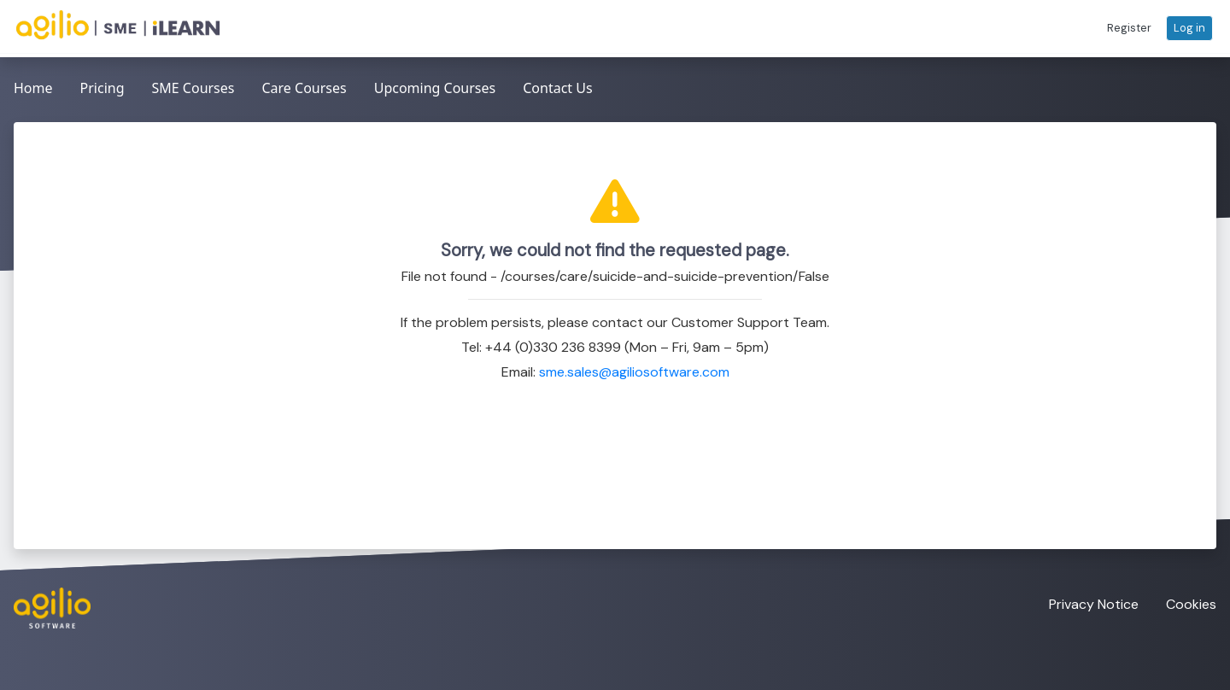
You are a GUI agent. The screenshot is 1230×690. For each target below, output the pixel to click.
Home (33, 88)
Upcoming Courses (435, 88)
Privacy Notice (1094, 604)
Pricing (102, 88)
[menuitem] (33, 89)
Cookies (1191, 604)
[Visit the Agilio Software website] (45, 608)
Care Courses (303, 88)
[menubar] (303, 89)
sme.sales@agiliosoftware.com (634, 372)
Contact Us (557, 88)
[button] (1129, 27)
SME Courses (192, 88)
